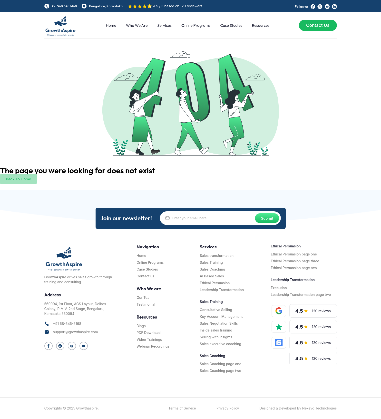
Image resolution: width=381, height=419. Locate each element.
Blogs (141, 326)
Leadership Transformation (222, 290)
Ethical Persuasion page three (295, 261)
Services (164, 25)
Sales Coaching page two (220, 371)
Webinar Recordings (153, 346)
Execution (279, 288)
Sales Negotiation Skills (219, 323)
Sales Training (211, 262)
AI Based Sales (212, 276)
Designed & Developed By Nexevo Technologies (298, 408)
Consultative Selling (216, 310)
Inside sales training (216, 330)
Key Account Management (221, 316)
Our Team (144, 297)
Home (111, 25)
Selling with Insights (216, 337)
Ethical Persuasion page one (294, 254)
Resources (261, 25)
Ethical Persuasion (215, 283)
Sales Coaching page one (220, 364)
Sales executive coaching (220, 344)
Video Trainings (149, 339)
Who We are (137, 25)
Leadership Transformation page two (301, 294)
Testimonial (146, 304)
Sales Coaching (212, 269)
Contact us (145, 276)
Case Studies (231, 25)
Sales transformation (217, 255)
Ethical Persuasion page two (294, 268)
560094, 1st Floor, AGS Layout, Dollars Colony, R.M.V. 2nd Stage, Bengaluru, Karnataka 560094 (75, 309)
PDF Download (148, 333)
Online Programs (195, 25)
